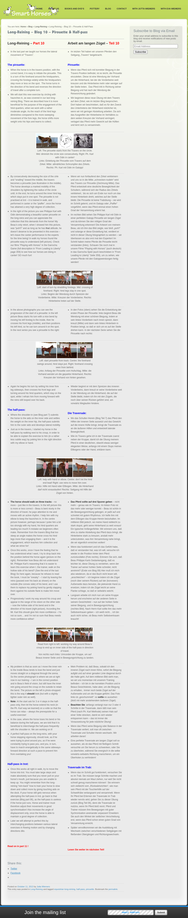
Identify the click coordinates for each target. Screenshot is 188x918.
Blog (108, 9)
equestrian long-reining (64, 889)
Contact (122, 9)
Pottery (95, 9)
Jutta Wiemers (43, 886)
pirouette (90, 889)
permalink (113, 889)
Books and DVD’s (74, 9)
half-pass (80, 889)
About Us (53, 9)
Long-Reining (41, 26)
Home (39, 9)
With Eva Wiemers (171, 9)
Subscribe (140, 51)
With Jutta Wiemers (143, 9)
